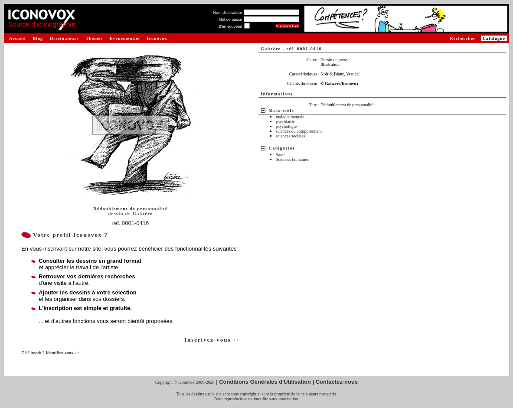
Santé (280, 154)
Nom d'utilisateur (227, 12)
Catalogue (494, 38)
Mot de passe (230, 19)
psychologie (286, 126)
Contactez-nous (337, 382)
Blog (38, 38)
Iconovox (157, 38)
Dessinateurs (64, 38)
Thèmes (94, 38)
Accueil (17, 38)
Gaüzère (143, 213)
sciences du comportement (299, 131)
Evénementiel (125, 38)
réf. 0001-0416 (130, 223)
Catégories (282, 148)
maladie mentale (290, 116)
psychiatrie (285, 121)
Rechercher (462, 38)
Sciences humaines (292, 159)
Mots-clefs (281, 110)
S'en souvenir (230, 26)
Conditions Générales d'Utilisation (265, 382)
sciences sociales (290, 136)
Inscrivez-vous (212, 339)
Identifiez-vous (62, 352)
